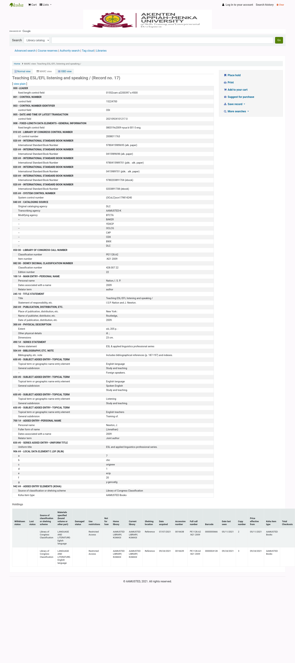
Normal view (23, 71)
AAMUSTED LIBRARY (18, 4)
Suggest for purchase (238, 97)
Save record (233, 104)
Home (17, 63)
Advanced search (25, 50)
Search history (265, 4)
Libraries (101, 50)
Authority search (70, 50)
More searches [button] (235, 111)
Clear (280, 4)
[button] (32, 4)
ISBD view (65, 71)
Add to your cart (235, 89)
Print (228, 82)
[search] (147, 31)
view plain (20, 83)
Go (279, 40)
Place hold (232, 75)
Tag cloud (88, 50)
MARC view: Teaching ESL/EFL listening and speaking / (52, 63)
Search (17, 40)
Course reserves (47, 50)
